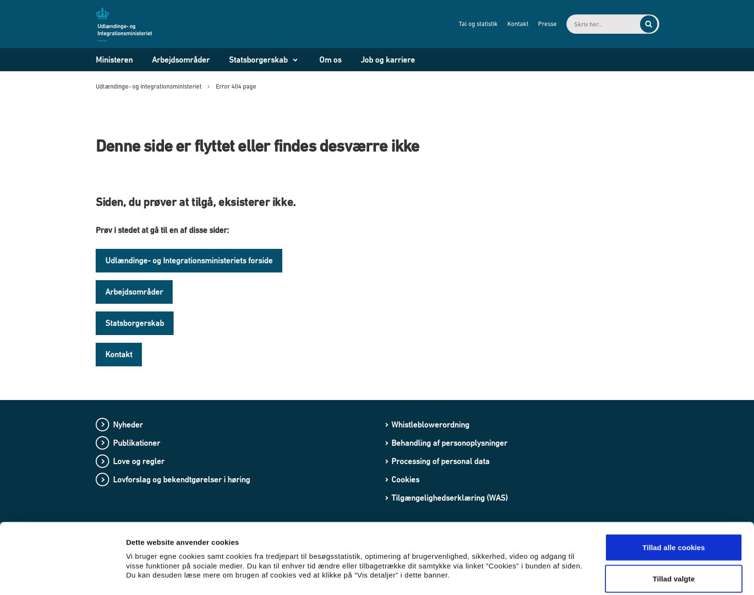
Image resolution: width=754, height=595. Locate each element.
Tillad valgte (674, 538)
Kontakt (509, 23)
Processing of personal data (440, 461)
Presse (539, 23)
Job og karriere (388, 60)
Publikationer (136, 443)
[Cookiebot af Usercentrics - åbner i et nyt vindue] (62, 576)
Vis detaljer (499, 563)
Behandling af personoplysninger (449, 443)
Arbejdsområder (181, 60)
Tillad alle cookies (673, 506)
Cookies (405, 479)
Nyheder (128, 424)
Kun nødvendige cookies (673, 569)
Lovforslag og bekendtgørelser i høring (181, 479)
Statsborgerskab (258, 60)
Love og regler (138, 461)
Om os (330, 60)
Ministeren (114, 60)
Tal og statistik (470, 23)
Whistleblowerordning (430, 424)
